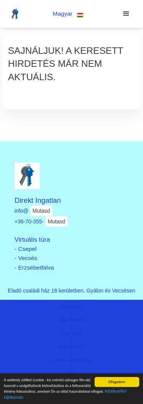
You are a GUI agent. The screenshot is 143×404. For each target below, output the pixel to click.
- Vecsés (25, 258)
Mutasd (41, 211)
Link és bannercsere (71, 360)
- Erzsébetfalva (34, 267)
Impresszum (72, 346)
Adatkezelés (72, 320)
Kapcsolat (71, 333)
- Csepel (25, 249)
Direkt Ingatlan (37, 200)
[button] (68, 14)
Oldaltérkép (71, 306)
